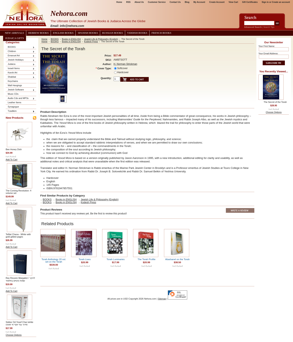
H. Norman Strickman (125, 64)
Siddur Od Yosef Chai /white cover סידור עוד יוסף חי (19, 323)
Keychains (13, 81)
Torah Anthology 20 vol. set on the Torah (54, 260)
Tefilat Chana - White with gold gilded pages (18, 235)
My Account (199, 2)
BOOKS (20, 47)
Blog (187, 2)
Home (119, 2)
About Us (139, 2)
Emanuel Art (20, 55)
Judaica (20, 64)
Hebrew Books (38, 32)
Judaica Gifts (14, 38)
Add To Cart (11, 159)
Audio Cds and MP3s (20, 98)
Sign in (265, 2)
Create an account (281, 2)
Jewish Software (20, 89)
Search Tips (268, 27)
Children (20, 51)
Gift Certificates (250, 2)
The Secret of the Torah (275, 102)
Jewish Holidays (20, 60)
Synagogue (13, 106)
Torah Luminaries (116, 259)
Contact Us (175, 2)
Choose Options (14, 335)
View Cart (233, 2)
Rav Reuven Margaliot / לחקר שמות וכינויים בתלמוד (20, 279)
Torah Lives (85, 259)
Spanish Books (88, 32)
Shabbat (20, 77)
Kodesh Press (91, 41)
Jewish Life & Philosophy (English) (101, 39)
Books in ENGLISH (71, 39)
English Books (63, 32)
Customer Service (157, 2)
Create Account (216, 2)
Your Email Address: (268, 53)
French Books (161, 32)
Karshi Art (20, 72)
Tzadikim (20, 111)
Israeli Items (20, 68)
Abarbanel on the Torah (177, 259)
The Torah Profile (146, 259)
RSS (128, 2)
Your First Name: (266, 46)
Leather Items (14, 102)
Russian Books (112, 32)
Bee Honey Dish (14, 149)
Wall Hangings (15, 85)
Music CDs (13, 94)
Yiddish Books (137, 32)
